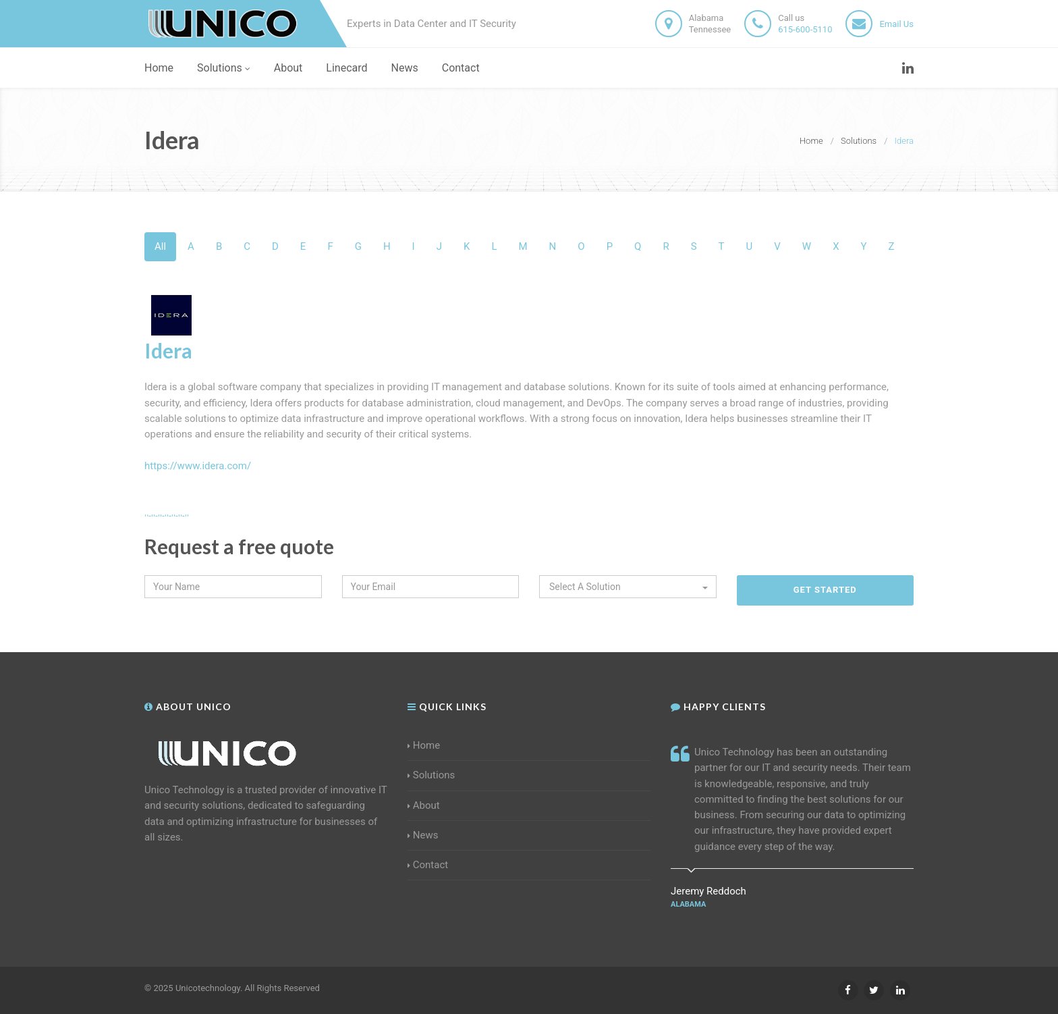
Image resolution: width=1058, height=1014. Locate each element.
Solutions (223, 67)
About (288, 67)
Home (158, 67)
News (404, 67)
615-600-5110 (805, 29)
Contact (461, 67)
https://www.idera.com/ (197, 466)
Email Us (896, 24)
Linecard (346, 67)
